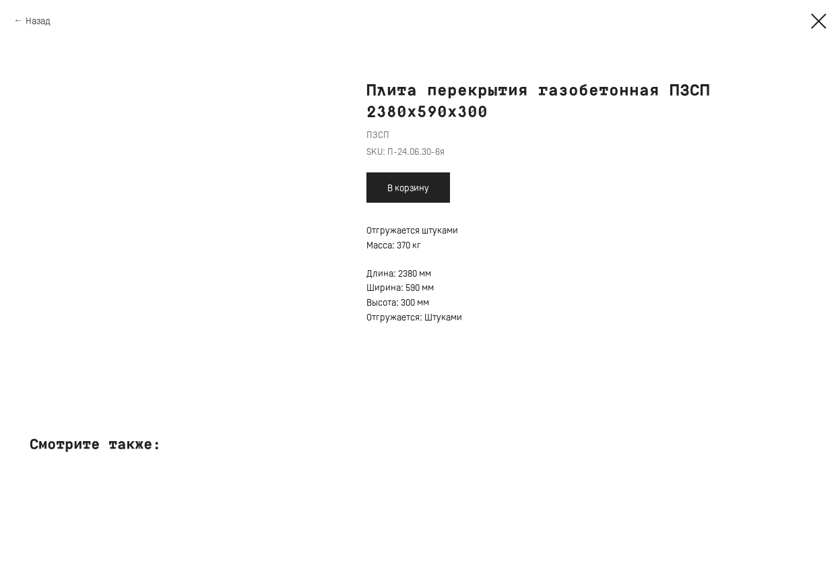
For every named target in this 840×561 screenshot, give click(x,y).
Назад (38, 20)
